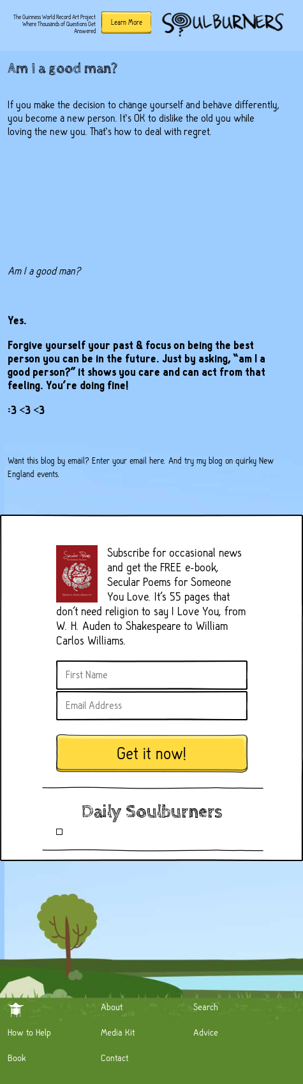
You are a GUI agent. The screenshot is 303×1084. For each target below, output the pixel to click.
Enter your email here (128, 460)
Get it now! (152, 754)
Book (17, 1058)
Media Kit (118, 1032)
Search (205, 1007)
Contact (114, 1058)
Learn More (126, 22)
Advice (205, 1032)
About (111, 1007)
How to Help (29, 1032)
